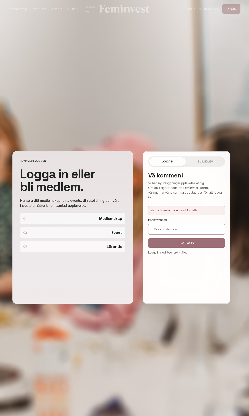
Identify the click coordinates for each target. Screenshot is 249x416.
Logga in (186, 243)
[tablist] (186, 161)
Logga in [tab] (168, 161)
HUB (74, 9)
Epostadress (157, 220)
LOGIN (231, 9)
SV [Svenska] (190, 9)
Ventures (39, 9)
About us (90, 9)
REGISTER (211, 9)
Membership (18, 9)
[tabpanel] (186, 258)
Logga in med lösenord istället (167, 252)
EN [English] (199, 9)
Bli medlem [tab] (205, 161)
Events (57, 9)
